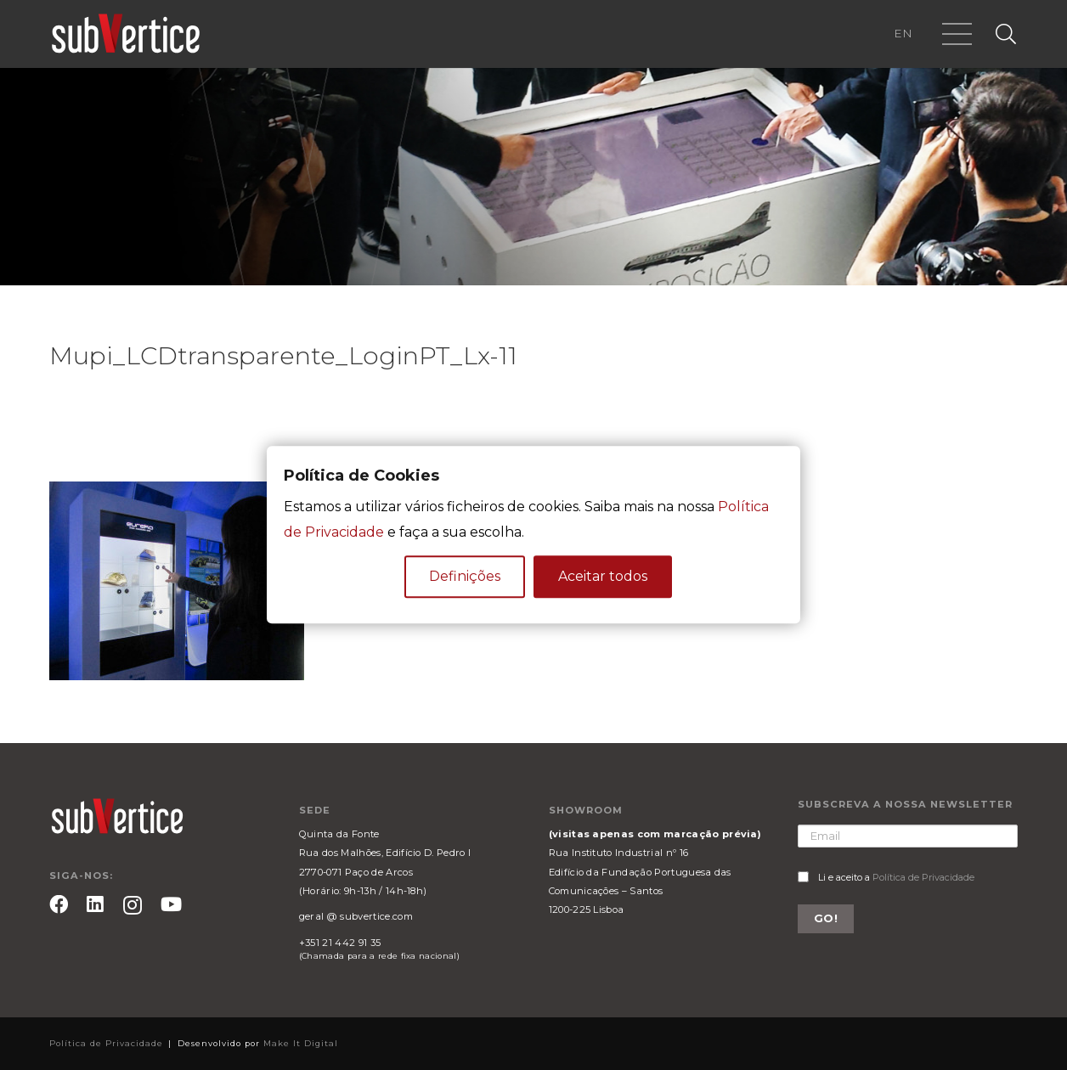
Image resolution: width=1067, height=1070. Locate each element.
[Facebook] (58, 904)
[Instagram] (132, 905)
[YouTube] (171, 904)
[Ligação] (125, 34)
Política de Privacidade (923, 877)
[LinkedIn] (95, 904)
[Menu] (958, 34)
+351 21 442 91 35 (340, 943)
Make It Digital (300, 1043)
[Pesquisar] (1005, 34)
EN (903, 33)
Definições (464, 577)
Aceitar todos (602, 577)
